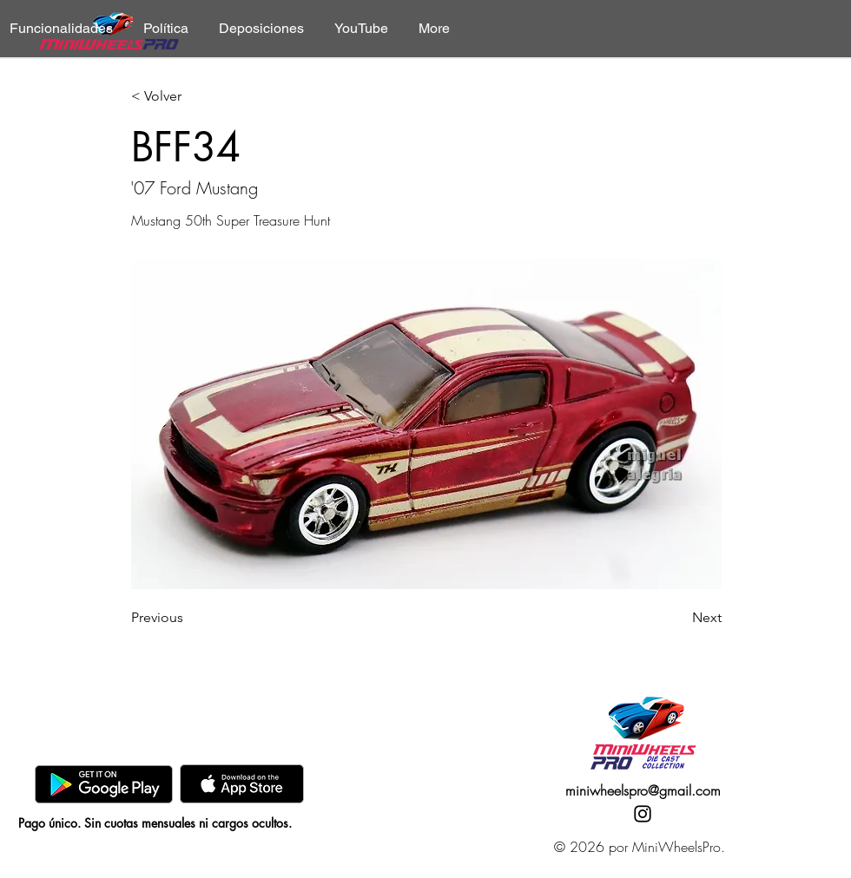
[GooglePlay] (104, 784)
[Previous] (188, 617)
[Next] (678, 617)
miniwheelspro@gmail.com (643, 790)
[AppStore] (242, 783)
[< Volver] (188, 96)
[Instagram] (642, 814)
